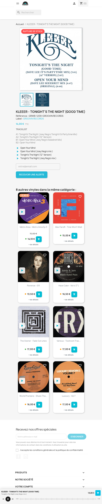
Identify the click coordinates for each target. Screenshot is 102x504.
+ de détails (33, 244)
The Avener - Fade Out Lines (33, 340)
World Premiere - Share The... (33, 396)
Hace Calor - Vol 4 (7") (69, 285)
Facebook (18, 456)
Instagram (26, 456)
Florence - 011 (33, 285)
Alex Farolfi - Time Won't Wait (68, 227)
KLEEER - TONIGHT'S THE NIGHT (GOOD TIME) (20, 492)
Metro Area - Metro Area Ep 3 (33, 227)
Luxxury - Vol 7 (68, 396)
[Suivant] (13, 499)
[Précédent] (3, 499)
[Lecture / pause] (8, 499)
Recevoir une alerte (31, 174)
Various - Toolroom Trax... (69, 340)
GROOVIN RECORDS (33, 118)
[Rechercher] (28, 12)
